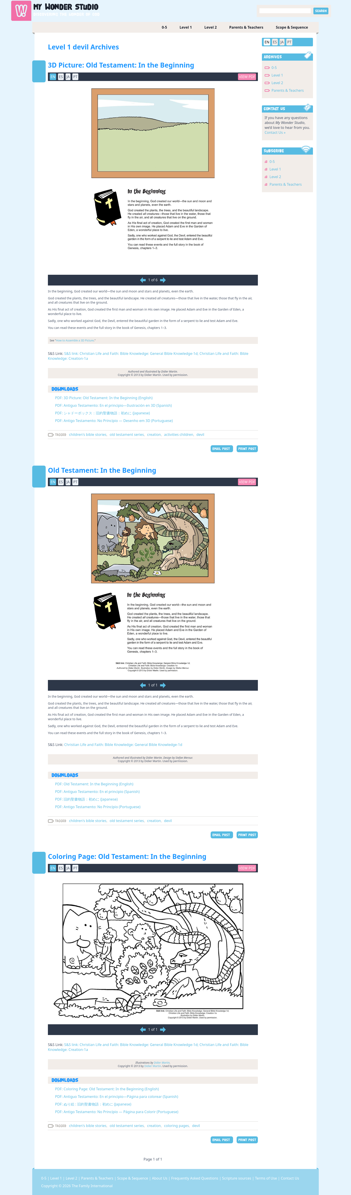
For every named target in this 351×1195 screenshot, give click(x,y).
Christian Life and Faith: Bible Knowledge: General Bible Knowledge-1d (123, 744)
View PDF (247, 76)
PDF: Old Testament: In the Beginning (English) (94, 784)
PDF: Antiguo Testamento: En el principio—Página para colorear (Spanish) (116, 1096)
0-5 (164, 27)
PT (75, 76)
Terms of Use (266, 1178)
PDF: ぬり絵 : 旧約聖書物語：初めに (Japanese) (93, 1104)
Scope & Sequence (292, 27)
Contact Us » (275, 132)
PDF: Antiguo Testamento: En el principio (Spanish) (97, 791)
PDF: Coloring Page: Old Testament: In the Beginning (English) (107, 1088)
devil (200, 434)
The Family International (92, 1185)
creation (154, 434)
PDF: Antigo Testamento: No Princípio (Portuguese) (97, 806)
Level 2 (210, 27)
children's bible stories (87, 434)
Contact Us (290, 1178)
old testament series (127, 434)
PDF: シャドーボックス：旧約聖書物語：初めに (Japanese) (102, 413)
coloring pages (176, 1125)
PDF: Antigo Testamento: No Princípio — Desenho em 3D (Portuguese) (114, 420)
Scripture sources (237, 1178)
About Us (160, 1178)
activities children (178, 434)
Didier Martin (152, 1066)
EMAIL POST (221, 448)
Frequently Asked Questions (195, 1178)
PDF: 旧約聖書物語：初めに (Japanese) (86, 799)
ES (61, 76)
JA (68, 76)
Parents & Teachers (246, 27)
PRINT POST (247, 448)
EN (53, 76)
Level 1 (186, 27)
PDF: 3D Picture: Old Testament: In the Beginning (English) (104, 397)
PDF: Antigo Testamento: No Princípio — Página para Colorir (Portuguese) (116, 1111)
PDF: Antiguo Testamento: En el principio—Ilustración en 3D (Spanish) (113, 405)
